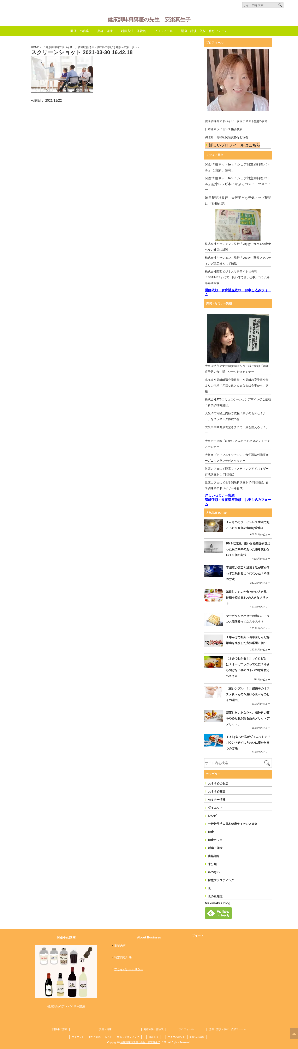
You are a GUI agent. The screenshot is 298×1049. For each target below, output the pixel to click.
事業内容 (120, 943)
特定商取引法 (123, 954)
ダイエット (215, 805)
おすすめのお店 (218, 780)
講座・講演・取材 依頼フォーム (204, 31)
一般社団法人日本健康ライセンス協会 (232, 821)
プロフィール (163, 31)
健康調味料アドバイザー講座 (66, 1003)
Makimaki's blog (217, 900)
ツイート (198, 932)
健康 (211, 829)
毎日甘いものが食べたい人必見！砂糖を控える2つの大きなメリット (247, 594)
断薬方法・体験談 (133, 31)
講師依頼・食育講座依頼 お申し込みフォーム (238, 292)
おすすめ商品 (216, 789)
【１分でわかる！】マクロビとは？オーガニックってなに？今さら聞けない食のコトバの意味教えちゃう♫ (246, 664)
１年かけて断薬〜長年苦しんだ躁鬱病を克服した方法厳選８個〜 (246, 637)
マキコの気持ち (176, 1033)
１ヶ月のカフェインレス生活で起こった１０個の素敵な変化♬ (246, 525)
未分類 (212, 861)
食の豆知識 (215, 893)
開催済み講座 (197, 1033)
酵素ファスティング (221, 877)
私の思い (214, 869)
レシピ (212, 813)
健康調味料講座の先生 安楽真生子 (149, 19)
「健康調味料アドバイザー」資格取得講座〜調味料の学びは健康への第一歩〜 (90, 47)
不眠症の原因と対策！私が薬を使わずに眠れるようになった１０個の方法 (246, 573)
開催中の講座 (79, 31)
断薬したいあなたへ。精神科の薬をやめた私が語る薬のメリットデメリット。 (246, 715)
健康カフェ (215, 837)
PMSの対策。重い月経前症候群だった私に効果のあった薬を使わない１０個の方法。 (246, 549)
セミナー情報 (216, 797)
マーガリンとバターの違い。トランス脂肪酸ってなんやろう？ (246, 616)
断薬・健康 (215, 845)
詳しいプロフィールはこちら (234, 145)
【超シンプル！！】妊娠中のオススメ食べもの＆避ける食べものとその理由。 (246, 691)
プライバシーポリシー (128, 966)
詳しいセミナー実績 (220, 495)
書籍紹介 (214, 853)
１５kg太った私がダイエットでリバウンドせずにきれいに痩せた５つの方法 (246, 739)
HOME (35, 47)
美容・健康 (105, 31)
